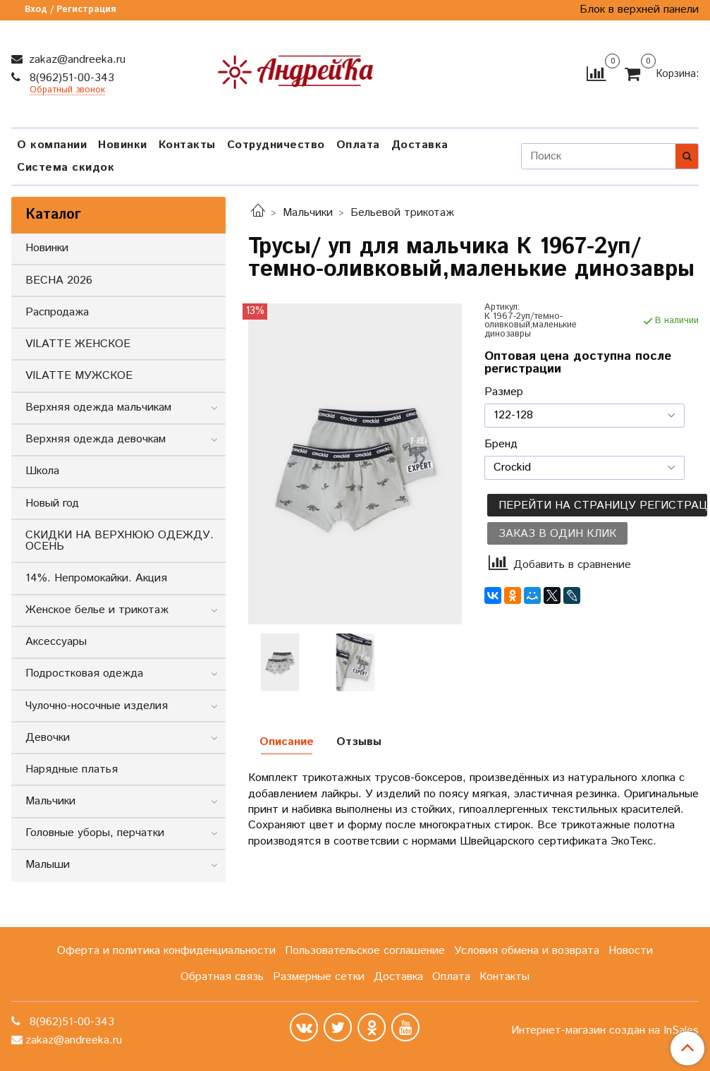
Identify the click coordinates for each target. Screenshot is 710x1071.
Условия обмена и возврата (526, 951)
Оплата (358, 145)
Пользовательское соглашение (365, 951)
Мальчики (308, 213)
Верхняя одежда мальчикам (98, 407)
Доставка (419, 145)
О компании (52, 145)
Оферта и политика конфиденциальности (166, 951)
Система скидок (65, 167)
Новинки (122, 145)
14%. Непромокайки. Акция (96, 578)
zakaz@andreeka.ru (75, 60)
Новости (630, 951)
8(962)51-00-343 (70, 78)
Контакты (187, 145)
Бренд (501, 444)
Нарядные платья (71, 769)
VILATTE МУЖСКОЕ (79, 376)
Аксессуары (56, 642)
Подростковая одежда (84, 673)
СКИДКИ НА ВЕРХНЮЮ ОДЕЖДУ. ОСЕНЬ (119, 541)
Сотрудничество (276, 145)
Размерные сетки (319, 977)
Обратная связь (222, 977)
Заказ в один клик (557, 534)
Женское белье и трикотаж (97, 610)
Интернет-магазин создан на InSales (605, 1030)
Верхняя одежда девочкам (95, 439)
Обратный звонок (67, 90)
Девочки (47, 738)
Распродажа (57, 312)
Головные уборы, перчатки (94, 833)
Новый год (52, 503)
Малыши (47, 865)
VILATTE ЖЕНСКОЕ (77, 344)
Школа (42, 471)
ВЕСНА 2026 (58, 280)
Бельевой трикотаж (402, 213)
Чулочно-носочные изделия (96, 706)
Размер (503, 392)
